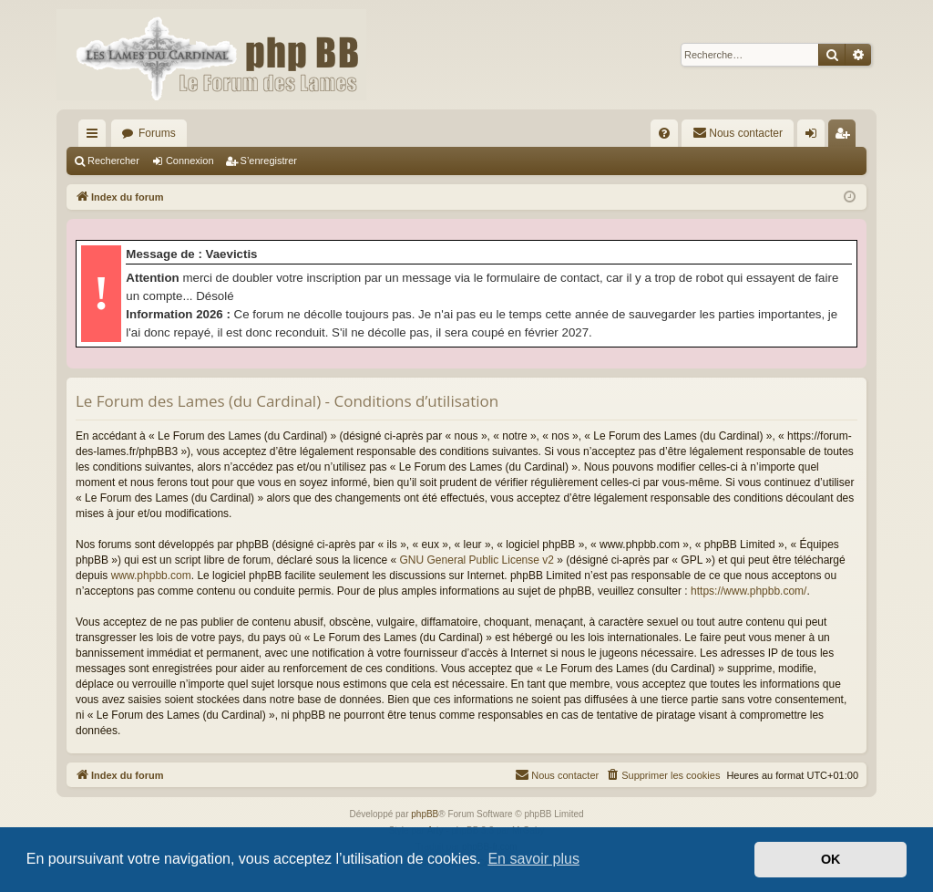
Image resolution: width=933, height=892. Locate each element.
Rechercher (113, 160)
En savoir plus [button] (533, 858)
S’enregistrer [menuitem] (846, 137)
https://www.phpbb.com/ (748, 591)
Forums (157, 133)
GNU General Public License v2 (477, 560)
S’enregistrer (269, 160)
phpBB (424, 814)
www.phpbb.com (151, 575)
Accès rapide (96, 137)
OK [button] (831, 859)
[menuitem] (664, 133)
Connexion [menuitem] (815, 137)
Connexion (190, 160)
